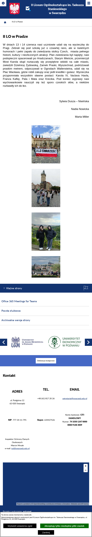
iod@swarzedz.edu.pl (20, 449)
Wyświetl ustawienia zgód (20, 526)
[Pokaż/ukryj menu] (88, 3)
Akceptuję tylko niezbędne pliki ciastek (64, 526)
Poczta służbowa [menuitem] (11, 311)
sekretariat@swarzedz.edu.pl (74, 399)
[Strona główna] (5, 22)
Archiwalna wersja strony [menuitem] (15, 320)
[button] (46, 163)
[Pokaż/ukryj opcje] (3, 3)
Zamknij (46, 532)
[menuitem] (46, 360)
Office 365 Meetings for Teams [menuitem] (19, 301)
